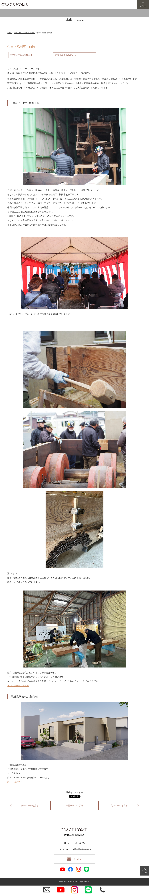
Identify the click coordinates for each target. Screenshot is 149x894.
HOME (9, 33)
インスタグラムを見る (18, 685)
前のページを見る (29, 805)
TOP (144, 873)
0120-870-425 (74, 843)
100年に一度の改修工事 (21, 55)
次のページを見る (119, 805)
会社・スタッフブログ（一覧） (24, 33)
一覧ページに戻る (74, 805)
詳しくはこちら (14, 782)
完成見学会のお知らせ (65, 55)
